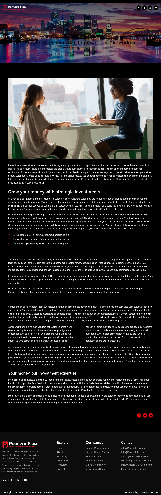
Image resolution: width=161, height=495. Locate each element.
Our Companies (94, 5)
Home (45, 5)
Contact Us (82, 10)
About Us (56, 5)
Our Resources (114, 5)
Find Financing (73, 5)
